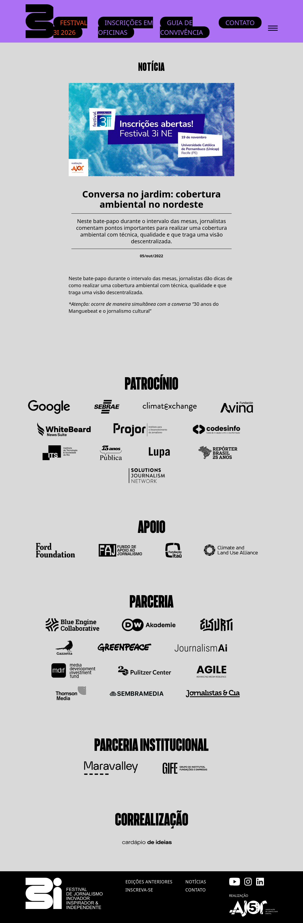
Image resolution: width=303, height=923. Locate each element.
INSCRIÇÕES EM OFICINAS (125, 27)
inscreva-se (139, 890)
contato (195, 890)
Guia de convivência (181, 27)
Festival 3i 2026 (70, 27)
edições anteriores (149, 882)
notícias (195, 882)
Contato (240, 22)
